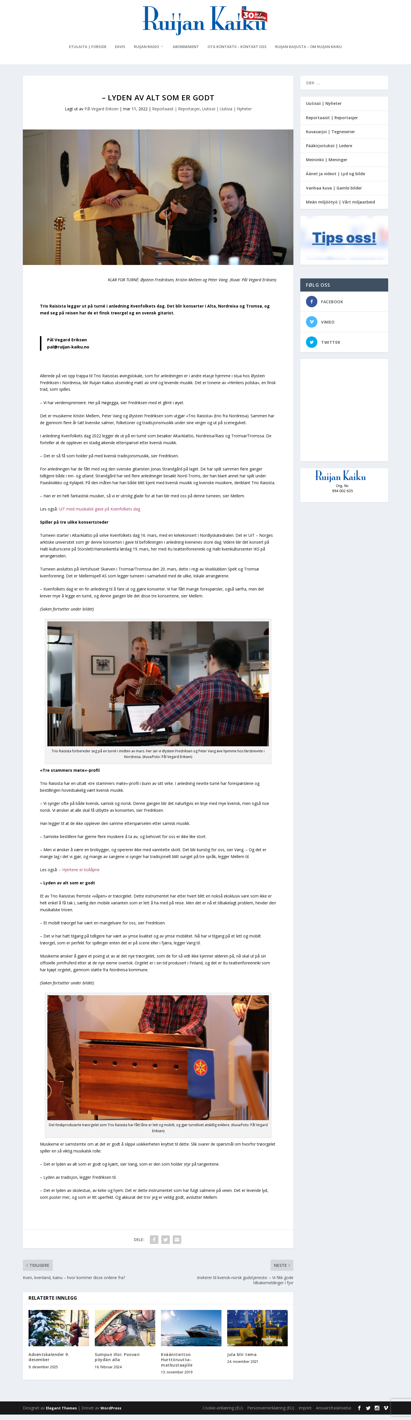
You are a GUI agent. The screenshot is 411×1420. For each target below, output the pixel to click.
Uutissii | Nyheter (324, 108)
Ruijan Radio (146, 52)
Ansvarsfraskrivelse (333, 1413)
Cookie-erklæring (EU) (223, 1413)
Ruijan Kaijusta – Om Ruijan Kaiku (308, 52)
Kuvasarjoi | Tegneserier (330, 136)
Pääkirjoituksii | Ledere (329, 151)
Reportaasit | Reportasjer (176, 114)
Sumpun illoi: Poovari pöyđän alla (117, 1362)
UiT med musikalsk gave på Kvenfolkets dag (99, 514)
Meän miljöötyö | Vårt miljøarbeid (340, 207)
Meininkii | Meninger (326, 165)
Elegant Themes (61, 1413)
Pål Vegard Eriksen (101, 114)
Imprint (305, 1413)
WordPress (110, 1413)
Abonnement (186, 52)
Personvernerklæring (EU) (270, 1413)
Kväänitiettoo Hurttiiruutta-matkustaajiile (176, 1365)
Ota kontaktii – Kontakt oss (237, 52)
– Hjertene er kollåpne (79, 875)
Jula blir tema (242, 1360)
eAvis (120, 52)
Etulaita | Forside (87, 52)
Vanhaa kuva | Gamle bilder (334, 193)
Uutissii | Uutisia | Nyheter (227, 114)
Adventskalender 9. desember (49, 1362)
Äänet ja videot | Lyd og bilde (335, 179)
